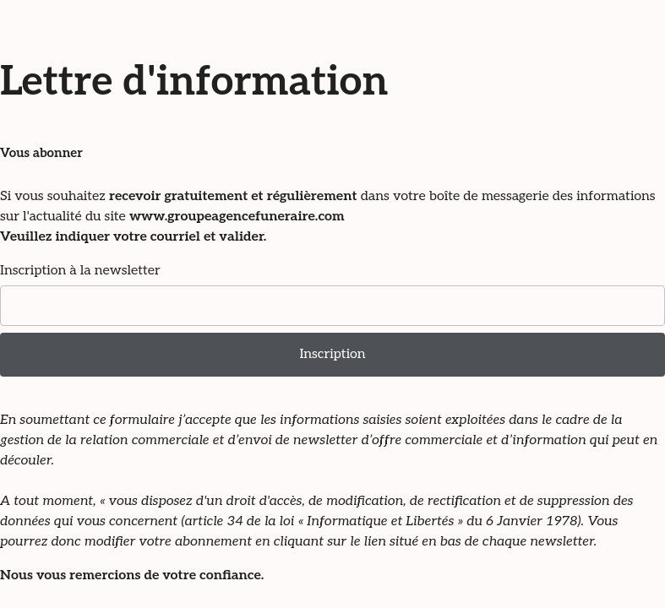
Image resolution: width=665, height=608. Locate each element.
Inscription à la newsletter (80, 271)
